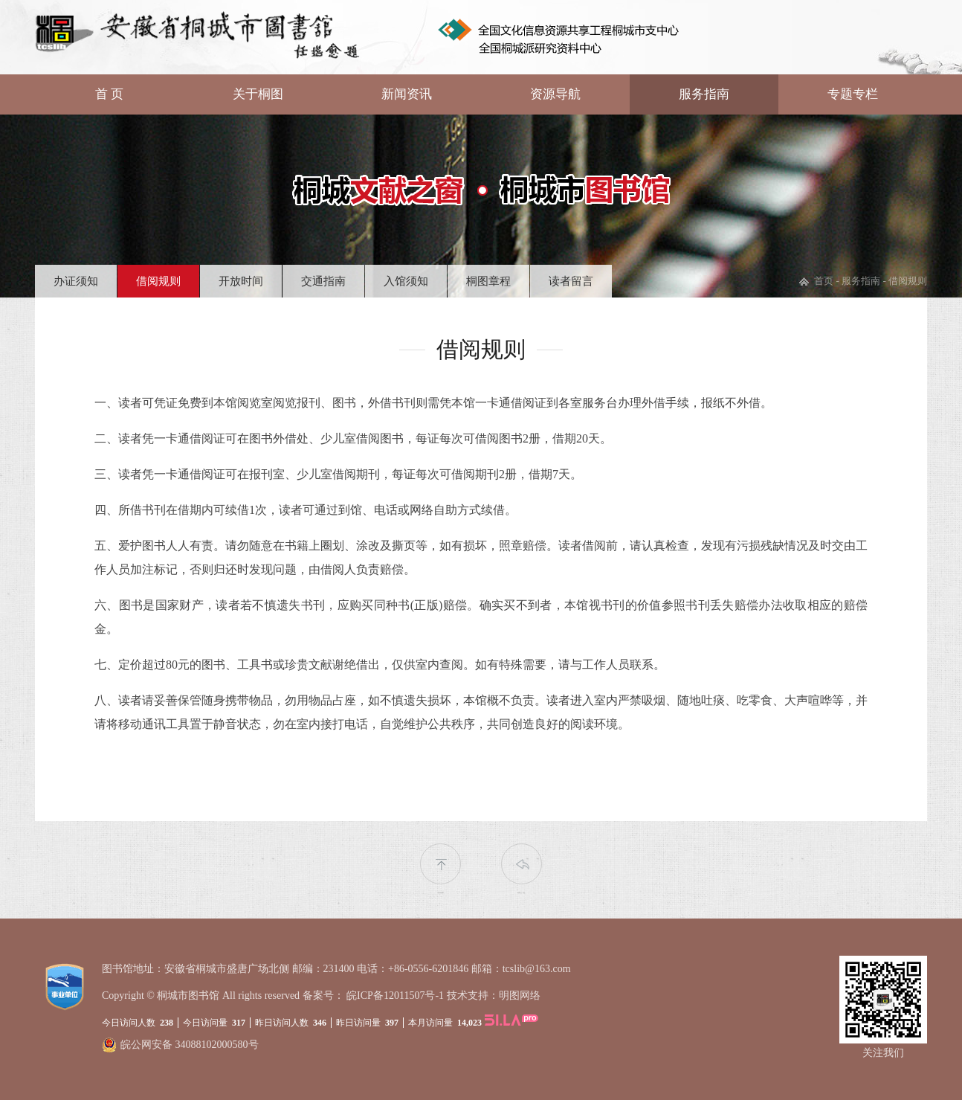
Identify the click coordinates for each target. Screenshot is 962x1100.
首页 (823, 280)
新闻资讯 (406, 94)
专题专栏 (852, 94)
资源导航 (555, 94)
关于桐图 (258, 94)
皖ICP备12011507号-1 (395, 995)
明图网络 (519, 995)
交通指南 (323, 281)
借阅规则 (158, 281)
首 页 (109, 94)
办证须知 (76, 281)
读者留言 (571, 281)
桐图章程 (488, 281)
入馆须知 (406, 281)
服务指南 (704, 94)
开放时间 (241, 281)
